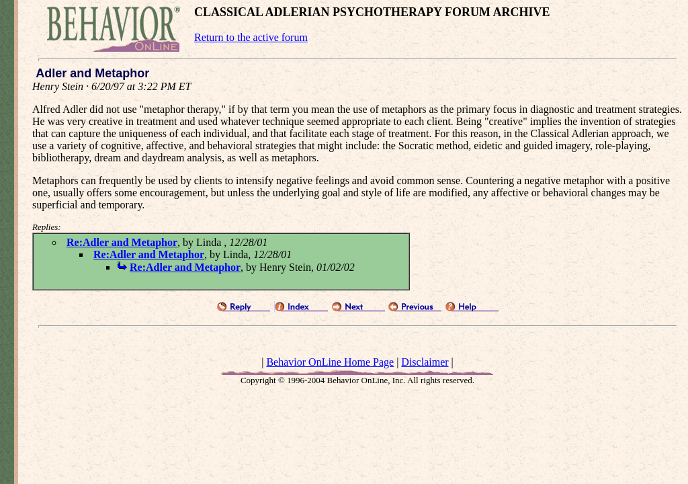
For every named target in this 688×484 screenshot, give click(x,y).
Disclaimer (424, 362)
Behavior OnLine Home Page (330, 362)
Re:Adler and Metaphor (122, 242)
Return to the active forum (251, 37)
